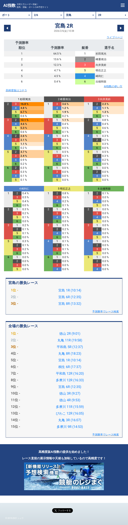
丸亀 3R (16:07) (69, 420)
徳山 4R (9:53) (69, 400)
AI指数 (9, 5)
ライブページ (115, 37)
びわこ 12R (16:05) (70, 413)
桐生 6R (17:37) (69, 367)
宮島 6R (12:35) (69, 297)
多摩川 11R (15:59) (70, 407)
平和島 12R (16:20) (70, 373)
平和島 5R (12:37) (70, 347)
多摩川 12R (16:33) (70, 380)
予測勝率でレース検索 (105, 311)
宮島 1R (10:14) (69, 290)
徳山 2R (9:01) (69, 334)
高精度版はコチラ (16, 90)
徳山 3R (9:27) (69, 393)
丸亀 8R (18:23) (69, 354)
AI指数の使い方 (113, 86)
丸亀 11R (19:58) (70, 340)
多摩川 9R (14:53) (70, 427)
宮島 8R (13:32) (69, 304)
